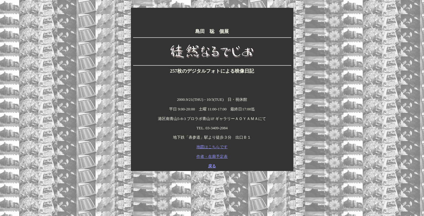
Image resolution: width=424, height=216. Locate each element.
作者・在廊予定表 (212, 156)
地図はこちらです (212, 147)
